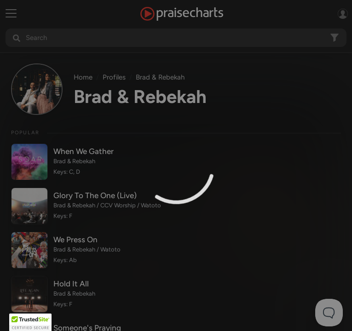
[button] (30, 322)
